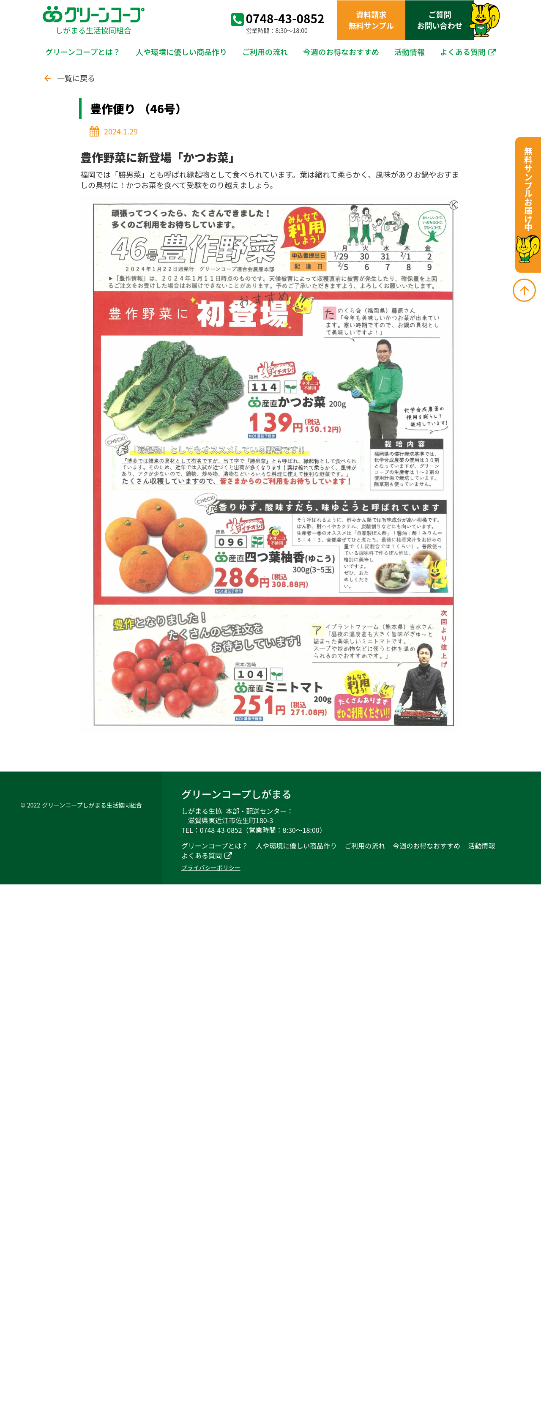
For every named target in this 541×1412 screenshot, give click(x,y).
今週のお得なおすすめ (341, 52)
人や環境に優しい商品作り (181, 52)
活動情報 (409, 52)
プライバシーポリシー (210, 868)
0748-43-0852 (285, 18)
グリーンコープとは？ (82, 52)
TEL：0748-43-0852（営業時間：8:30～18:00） (253, 830)
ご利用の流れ (265, 52)
